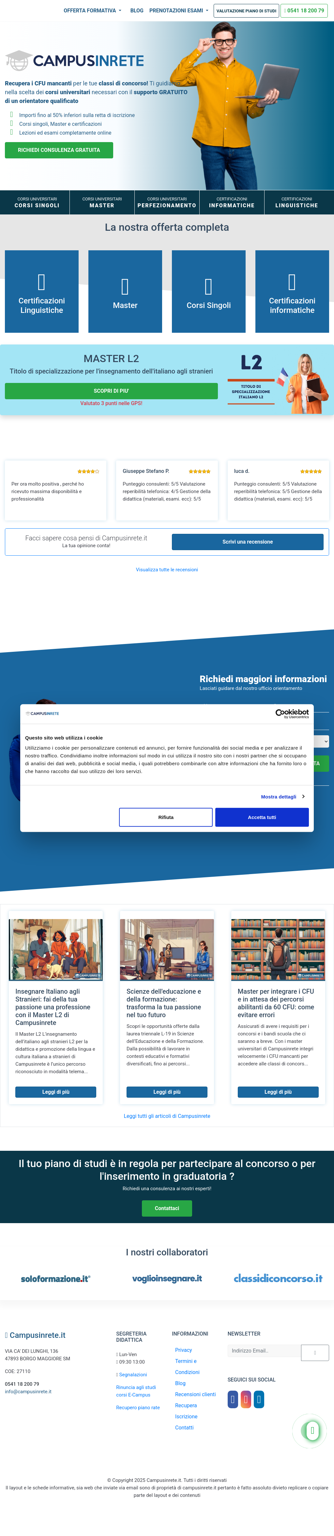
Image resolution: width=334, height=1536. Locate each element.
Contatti (184, 1428)
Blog (137, 10)
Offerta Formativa (90, 10)
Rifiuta (166, 817)
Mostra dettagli (278, 796)
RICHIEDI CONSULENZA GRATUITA (59, 150)
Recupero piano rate (138, 1408)
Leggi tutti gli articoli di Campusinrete (167, 1116)
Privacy (183, 1350)
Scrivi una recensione (247, 542)
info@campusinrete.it (28, 1392)
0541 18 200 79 (304, 10)
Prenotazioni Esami (177, 10)
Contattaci (167, 1208)
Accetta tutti (262, 817)
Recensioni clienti (195, 1394)
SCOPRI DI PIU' (111, 391)
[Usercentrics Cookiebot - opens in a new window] (280, 714)
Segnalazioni (133, 1375)
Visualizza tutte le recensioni (167, 570)
